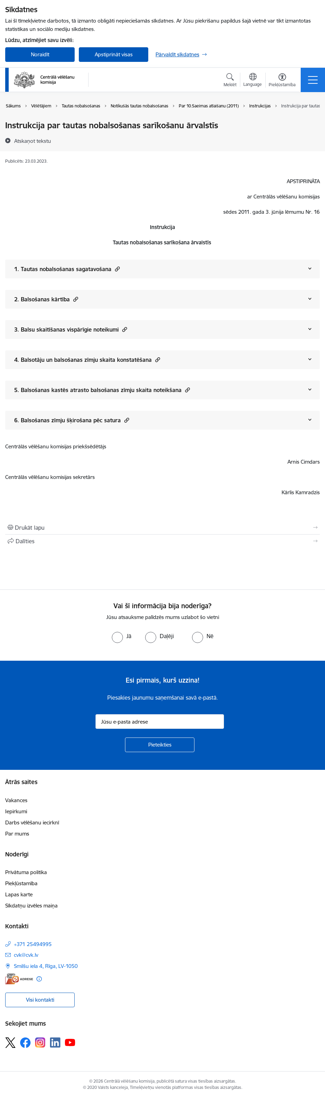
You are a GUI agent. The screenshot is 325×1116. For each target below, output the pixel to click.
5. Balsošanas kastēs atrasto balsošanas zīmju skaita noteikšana (102, 389)
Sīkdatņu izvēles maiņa (31, 905)
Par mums (17, 833)
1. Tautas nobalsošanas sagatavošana (67, 268)
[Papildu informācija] (39, 978)
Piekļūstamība (21, 883)
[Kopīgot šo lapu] (162, 541)
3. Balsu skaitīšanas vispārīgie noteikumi (70, 329)
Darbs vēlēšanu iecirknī (32, 822)
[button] (116, 268)
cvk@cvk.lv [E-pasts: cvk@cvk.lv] (26, 955)
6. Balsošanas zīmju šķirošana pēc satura (71, 420)
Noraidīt (40, 54)
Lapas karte (19, 894)
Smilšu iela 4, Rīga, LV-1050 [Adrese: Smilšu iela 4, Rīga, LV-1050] (46, 966)
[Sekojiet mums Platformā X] (10, 1042)
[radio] (121, 636)
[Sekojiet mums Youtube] (70, 1042)
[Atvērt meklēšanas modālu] (230, 81)
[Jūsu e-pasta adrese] (159, 721)
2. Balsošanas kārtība (46, 299)
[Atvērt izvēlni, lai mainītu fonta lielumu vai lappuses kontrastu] (282, 81)
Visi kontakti (40, 999)
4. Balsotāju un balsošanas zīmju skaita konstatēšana (87, 359)
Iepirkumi (16, 811)
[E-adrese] (19, 979)
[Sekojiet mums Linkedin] (55, 1042)
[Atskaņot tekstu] (32, 141)
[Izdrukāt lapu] (162, 527)
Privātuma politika (26, 872)
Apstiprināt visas (114, 54)
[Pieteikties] (159, 745)
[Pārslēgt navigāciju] (313, 80)
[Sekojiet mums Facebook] (25, 1042)
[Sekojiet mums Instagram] (40, 1042)
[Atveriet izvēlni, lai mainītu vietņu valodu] (252, 81)
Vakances (16, 800)
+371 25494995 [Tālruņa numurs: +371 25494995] (33, 944)
